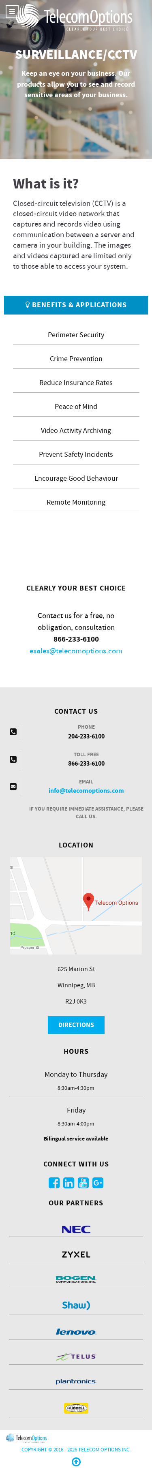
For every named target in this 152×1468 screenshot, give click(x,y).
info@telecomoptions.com (86, 790)
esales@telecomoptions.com (76, 651)
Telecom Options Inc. (104, 1450)
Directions (76, 1025)
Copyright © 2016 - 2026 (49, 1450)
